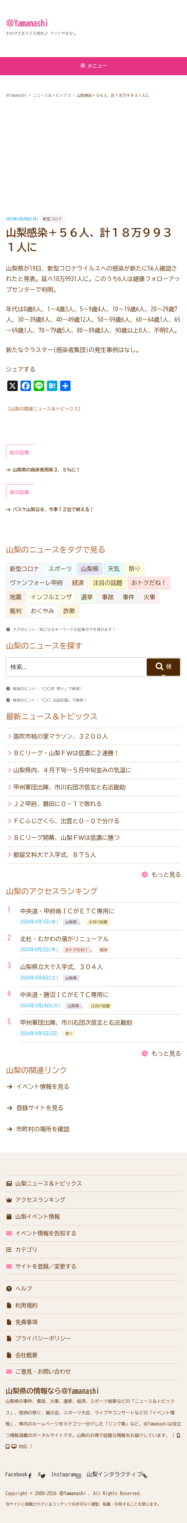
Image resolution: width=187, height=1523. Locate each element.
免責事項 (22, 1322)
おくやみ (42, 611)
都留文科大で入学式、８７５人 (54, 855)
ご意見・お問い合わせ (38, 1371)
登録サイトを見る (40, 1108)
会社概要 (22, 1355)
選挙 (87, 597)
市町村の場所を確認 (43, 1129)
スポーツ (60, 569)
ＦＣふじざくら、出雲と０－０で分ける (66, 821)
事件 (129, 597)
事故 (108, 597)
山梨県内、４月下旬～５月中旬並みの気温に (72, 770)
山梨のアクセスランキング (52, 891)
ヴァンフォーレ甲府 (36, 583)
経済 (78, 583)
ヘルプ (19, 1288)
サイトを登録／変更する (41, 1266)
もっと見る (166, 874)
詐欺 (69, 611)
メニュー (93, 65)
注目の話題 (107, 583)
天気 (114, 569)
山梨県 (90, 569)
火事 (149, 597)
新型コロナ (52, 219)
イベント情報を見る (43, 1086)
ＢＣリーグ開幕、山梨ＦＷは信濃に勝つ (66, 838)
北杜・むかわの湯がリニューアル (64, 939)
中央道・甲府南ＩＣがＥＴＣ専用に (67, 911)
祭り (134, 569)
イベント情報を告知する (41, 1233)
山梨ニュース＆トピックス (44, 1183)
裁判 (16, 611)
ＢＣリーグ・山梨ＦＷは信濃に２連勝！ (66, 753)
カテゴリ (22, 1249)
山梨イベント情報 (33, 1216)
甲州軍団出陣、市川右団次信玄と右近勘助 (69, 787)
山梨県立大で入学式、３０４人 (61, 967)
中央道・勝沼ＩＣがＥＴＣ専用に (64, 995)
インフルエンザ (51, 597)
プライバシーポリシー (38, 1338)
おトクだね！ (149, 583)
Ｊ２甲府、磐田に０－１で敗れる (57, 804)
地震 (16, 597)
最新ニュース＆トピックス (52, 716)
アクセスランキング (35, 1200)
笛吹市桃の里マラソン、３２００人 (60, 736)
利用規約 (22, 1305)
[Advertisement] (93, 157)
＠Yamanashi (27, 23)
